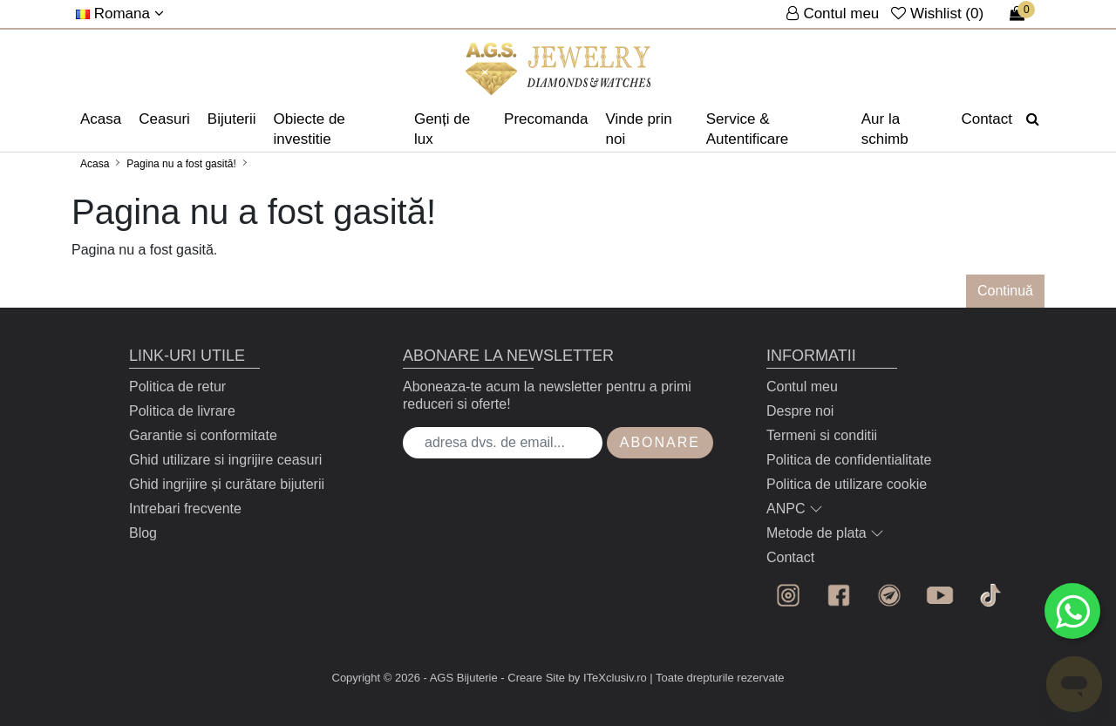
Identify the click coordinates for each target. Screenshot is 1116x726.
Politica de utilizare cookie (846, 484)
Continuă (1005, 290)
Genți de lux (442, 129)
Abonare (660, 442)
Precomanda (546, 119)
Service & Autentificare (747, 129)
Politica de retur (177, 386)
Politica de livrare (182, 411)
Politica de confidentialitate (848, 459)
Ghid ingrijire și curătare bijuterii (226, 484)
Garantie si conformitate (203, 435)
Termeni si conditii (821, 435)
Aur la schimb (884, 129)
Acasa (100, 119)
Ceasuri (164, 119)
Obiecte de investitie (309, 129)
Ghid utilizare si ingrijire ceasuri (225, 459)
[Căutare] (1033, 119)
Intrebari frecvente (185, 508)
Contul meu (802, 386)
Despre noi (800, 411)
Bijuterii (232, 119)
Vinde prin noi (639, 129)
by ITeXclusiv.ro (607, 677)
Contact (986, 119)
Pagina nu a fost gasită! (180, 164)
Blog (143, 533)
